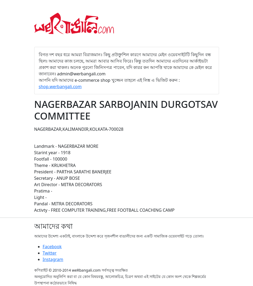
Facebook (52, 247)
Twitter (50, 253)
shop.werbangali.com (60, 86)
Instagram (53, 259)
